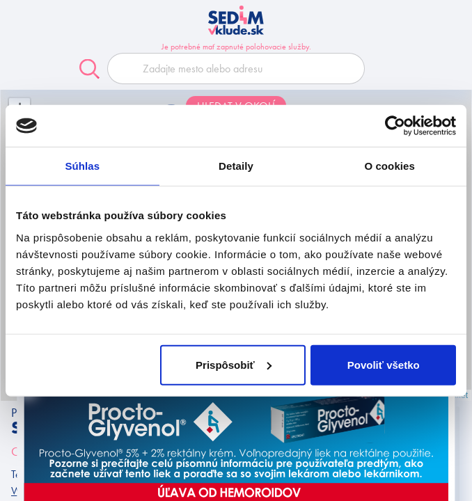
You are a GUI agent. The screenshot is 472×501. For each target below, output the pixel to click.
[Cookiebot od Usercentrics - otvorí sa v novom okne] (395, 126)
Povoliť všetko (383, 364)
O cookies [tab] (389, 166)
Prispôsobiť (234, 364)
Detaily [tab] (236, 166)
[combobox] (236, 68)
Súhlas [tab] (82, 166)
